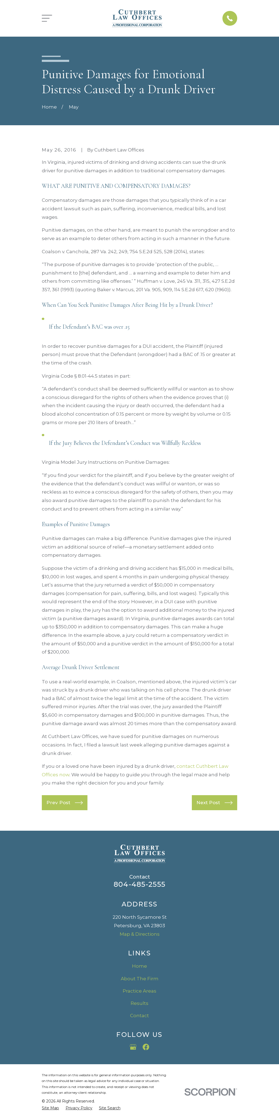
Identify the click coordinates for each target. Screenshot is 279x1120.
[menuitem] (50, 1108)
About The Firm (139, 978)
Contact (139, 1015)
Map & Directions (140, 934)
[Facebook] (146, 1047)
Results (139, 1003)
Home (139, 966)
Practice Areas (139, 991)
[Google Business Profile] (133, 1047)
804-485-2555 (139, 884)
